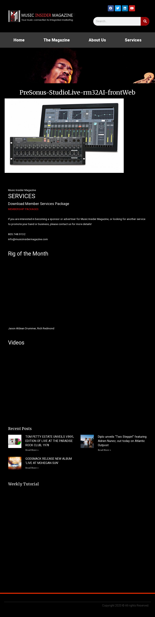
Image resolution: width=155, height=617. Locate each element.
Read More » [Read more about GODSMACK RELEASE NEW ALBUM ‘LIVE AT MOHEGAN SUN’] (32, 468)
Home (19, 40)
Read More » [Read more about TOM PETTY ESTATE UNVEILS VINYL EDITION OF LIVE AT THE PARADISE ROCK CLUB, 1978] (32, 450)
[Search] (145, 21)
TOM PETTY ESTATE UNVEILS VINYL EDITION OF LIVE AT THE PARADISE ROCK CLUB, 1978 (49, 441)
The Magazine (56, 40)
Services (133, 40)
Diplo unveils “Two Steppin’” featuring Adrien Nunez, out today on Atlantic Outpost (122, 441)
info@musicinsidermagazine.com (28, 239)
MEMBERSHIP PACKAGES (23, 209)
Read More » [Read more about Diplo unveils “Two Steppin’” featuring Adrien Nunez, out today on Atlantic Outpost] (104, 450)
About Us (97, 40)
